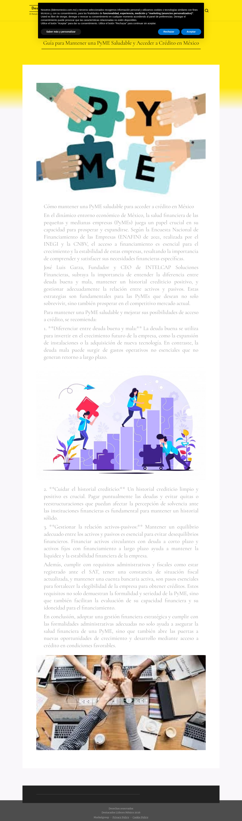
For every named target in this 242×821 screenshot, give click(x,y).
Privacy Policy (121, 817)
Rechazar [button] (169, 31)
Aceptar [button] (191, 31)
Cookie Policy (140, 817)
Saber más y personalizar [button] (61, 31)
